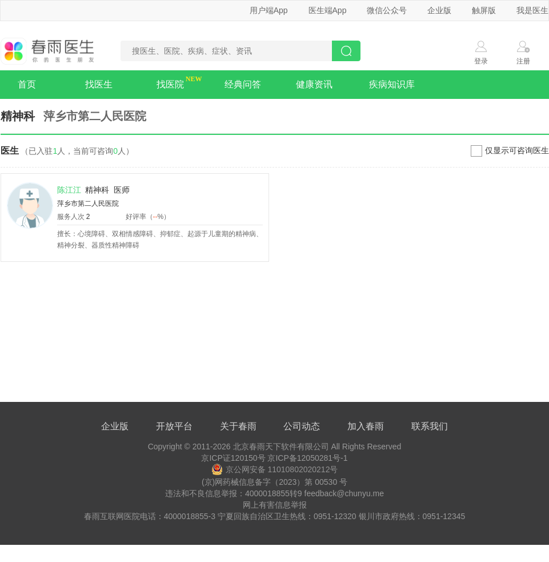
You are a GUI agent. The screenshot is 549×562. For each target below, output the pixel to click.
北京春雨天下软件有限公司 (281, 446)
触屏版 (484, 10)
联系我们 (429, 426)
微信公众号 (387, 10)
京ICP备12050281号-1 (307, 458)
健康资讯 (314, 84)
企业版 (439, 10)
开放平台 (174, 426)
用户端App (269, 10)
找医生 (99, 84)
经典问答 (243, 84)
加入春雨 (365, 426)
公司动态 (301, 426)
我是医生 (532, 10)
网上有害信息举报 (275, 504)
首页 (27, 84)
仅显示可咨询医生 (517, 150)
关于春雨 (238, 426)
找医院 (170, 84)
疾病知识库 (392, 84)
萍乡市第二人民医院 (88, 204)
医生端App (327, 10)
